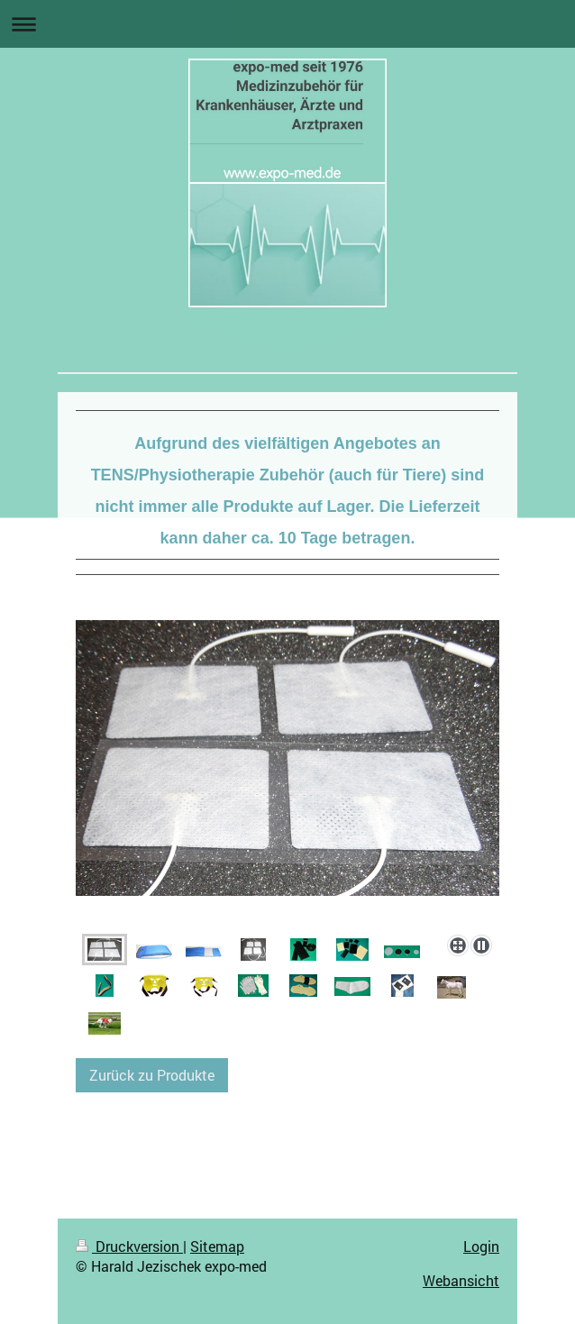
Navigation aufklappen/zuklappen (287, 24)
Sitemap (217, 1246)
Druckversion (129, 1246)
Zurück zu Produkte (151, 1074)
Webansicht (461, 1280)
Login (481, 1246)
